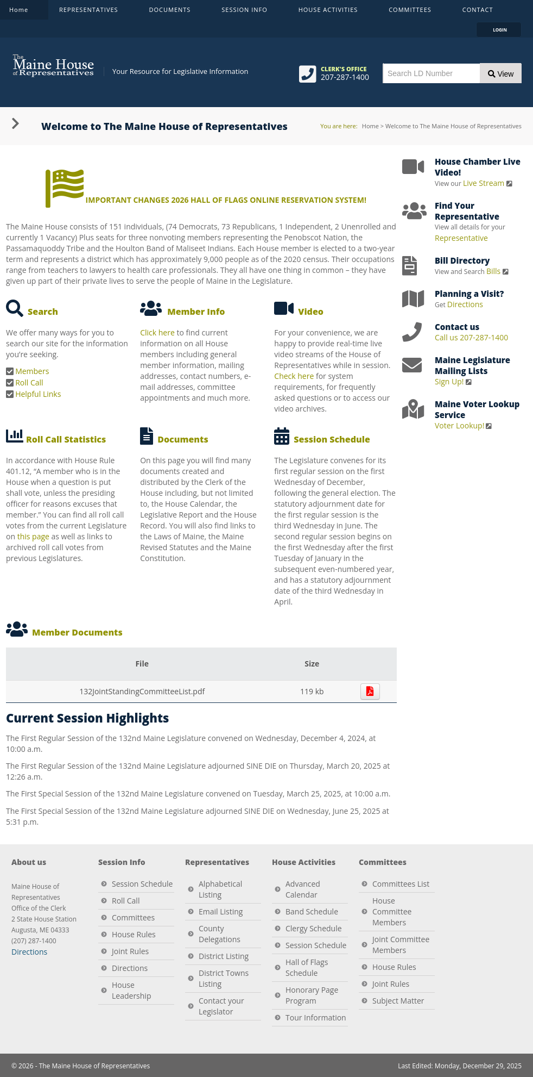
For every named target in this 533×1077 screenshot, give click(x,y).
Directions (465, 304)
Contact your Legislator (221, 1006)
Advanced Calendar (302, 889)
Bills (494, 271)
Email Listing (221, 911)
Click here (157, 332)
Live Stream (484, 183)
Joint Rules (130, 951)
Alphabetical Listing (220, 889)
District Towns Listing (224, 978)
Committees (133, 917)
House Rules (134, 934)
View (501, 74)
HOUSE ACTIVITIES (329, 11)
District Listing (224, 956)
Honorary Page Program (311, 995)
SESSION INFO (245, 11)
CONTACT (478, 11)
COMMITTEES (411, 11)
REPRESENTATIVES (89, 11)
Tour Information (315, 1017)
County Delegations (219, 933)
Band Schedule (311, 911)
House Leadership (131, 990)
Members (32, 371)
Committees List (400, 884)
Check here (294, 376)
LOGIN (504, 30)
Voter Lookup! (459, 425)
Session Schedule (142, 884)
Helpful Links (38, 394)
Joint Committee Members (400, 944)
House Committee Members (391, 911)
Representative (461, 238)
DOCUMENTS (171, 11)
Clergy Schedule (313, 928)
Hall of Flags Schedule (306, 967)
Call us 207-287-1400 (471, 337)
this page (33, 536)
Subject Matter (398, 1000)
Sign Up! (449, 381)
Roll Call (29, 382)
